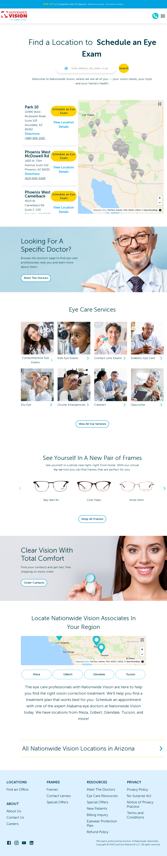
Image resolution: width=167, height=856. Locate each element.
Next (164, 488)
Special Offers (57, 802)
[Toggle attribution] (160, 210)
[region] (83, 650)
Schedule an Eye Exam (63, 111)
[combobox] (92, 68)
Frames (52, 789)
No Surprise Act (139, 796)
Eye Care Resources (102, 796)
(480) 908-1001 (35, 138)
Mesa (36, 674)
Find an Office (17, 789)
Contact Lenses (59, 796)
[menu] (163, 16)
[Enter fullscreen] (159, 104)
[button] (66, 68)
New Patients (97, 808)
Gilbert (67, 674)
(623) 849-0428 (35, 178)
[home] (14, 16)
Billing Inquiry (97, 815)
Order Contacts (34, 582)
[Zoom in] (159, 198)
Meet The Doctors (36, 278)
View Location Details (63, 125)
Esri (104, 210)
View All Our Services (92, 424)
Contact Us (15, 817)
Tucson (130, 674)
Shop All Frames (92, 519)
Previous (20, 488)
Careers (13, 824)
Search (123, 68)
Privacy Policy (137, 789)
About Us (14, 811)
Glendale (99, 674)
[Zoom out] (159, 202)
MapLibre (97, 210)
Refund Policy (97, 832)
